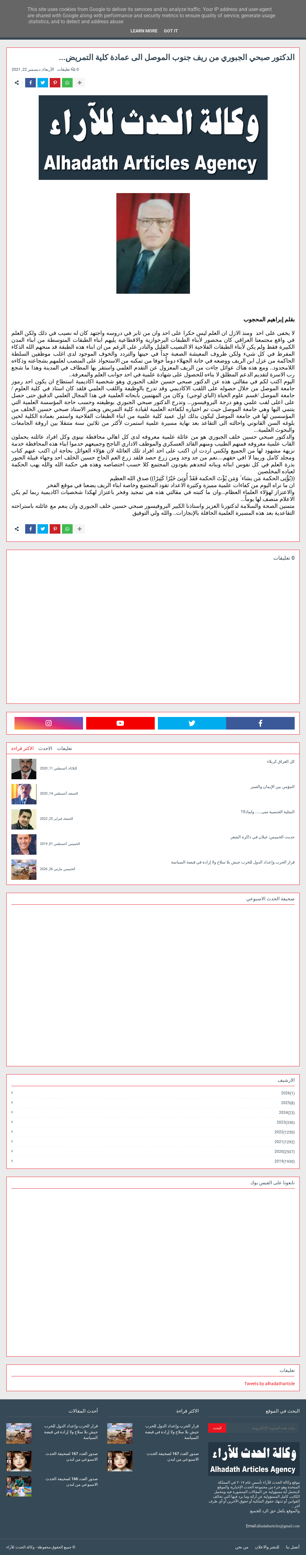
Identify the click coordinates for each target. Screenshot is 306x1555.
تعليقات (64, 748)
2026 (288, 1093)
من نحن (241, 1547)
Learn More (144, 30)
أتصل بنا (293, 1547)
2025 (288, 1103)
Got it (171, 30)
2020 (285, 1151)
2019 (285, 1161)
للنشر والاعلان (267, 1547)
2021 (285, 1142)
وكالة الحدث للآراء (20, 1547)
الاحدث (45, 748)
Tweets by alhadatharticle (269, 1383)
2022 (285, 1132)
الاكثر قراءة (22, 748)
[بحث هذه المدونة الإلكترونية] (262, 1428)
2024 (287, 1112)
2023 (286, 1122)
